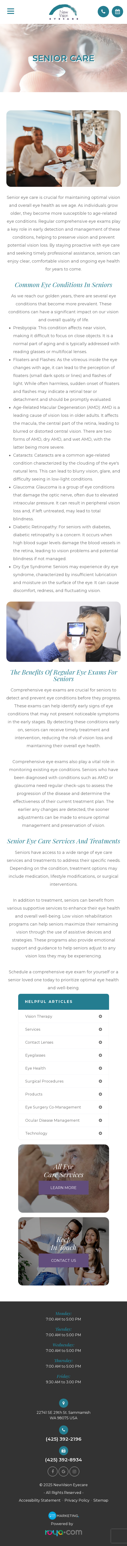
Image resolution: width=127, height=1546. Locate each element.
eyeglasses (35, 1055)
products (33, 1094)
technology (36, 1133)
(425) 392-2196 (63, 1439)
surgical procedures (44, 1081)
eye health (35, 1068)
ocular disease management (52, 1120)
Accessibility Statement (40, 1500)
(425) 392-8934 (63, 1459)
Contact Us (63, 1260)
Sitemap (100, 1500)
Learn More (63, 1187)
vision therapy (38, 1016)
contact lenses (39, 1042)
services (32, 1029)
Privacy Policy (77, 1500)
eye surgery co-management (53, 1107)
